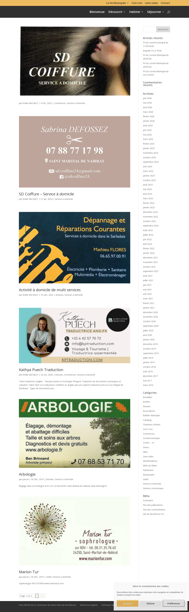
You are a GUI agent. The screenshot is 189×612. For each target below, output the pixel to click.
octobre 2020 (149, 321)
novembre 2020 (150, 316)
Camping (147, 420)
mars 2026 (148, 111)
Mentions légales (89, 605)
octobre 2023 (149, 180)
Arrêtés (146, 401)
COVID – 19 (148, 442)
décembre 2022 (150, 212)
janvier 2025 (149, 148)
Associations (149, 411)
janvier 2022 (149, 253)
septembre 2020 (151, 325)
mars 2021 (148, 298)
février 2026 (148, 116)
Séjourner (154, 12)
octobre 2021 (149, 266)
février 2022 (148, 248)
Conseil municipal (151, 438)
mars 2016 (148, 385)
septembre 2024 (151, 161)
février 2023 (148, 203)
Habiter (134, 12)
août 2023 (148, 184)
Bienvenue (97, 12)
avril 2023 (147, 193)
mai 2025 (147, 134)
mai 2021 (147, 289)
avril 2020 (147, 335)
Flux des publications (153, 505)
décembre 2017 (150, 376)
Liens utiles (151, 3)
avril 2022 (147, 244)
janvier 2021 (149, 307)
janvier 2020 (149, 339)
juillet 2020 (148, 330)
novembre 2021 (150, 262)
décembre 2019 (150, 344)
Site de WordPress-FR (153, 514)
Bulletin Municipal (151, 415)
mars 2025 (148, 139)
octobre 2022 (149, 221)
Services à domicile (76, 103)
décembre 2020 (150, 312)
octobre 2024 (149, 157)
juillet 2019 (148, 357)
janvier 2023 (149, 207)
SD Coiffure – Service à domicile (46, 194)
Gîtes (145, 451)
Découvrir (115, 12)
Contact (165, 3)
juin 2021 (147, 285)
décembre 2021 (150, 257)
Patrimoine (148, 470)
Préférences (173, 603)
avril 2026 (147, 107)
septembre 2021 (151, 271)
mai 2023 (147, 189)
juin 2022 (147, 239)
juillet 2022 (148, 234)
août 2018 (148, 371)
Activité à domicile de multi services (50, 289)
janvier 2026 (149, 121)
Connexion (148, 500)
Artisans (59, 294)
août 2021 (148, 275)
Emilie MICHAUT (30, 103)
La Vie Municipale (116, 3)
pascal (26, 479)
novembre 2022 (150, 216)
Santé (49, 576)
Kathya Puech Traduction (41, 369)
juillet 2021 (148, 280)
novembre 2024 (150, 152)
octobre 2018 (149, 366)
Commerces (60, 103)
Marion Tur (29, 571)
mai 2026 (147, 102)
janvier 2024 (149, 175)
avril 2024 (147, 166)
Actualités (147, 397)
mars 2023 (148, 198)
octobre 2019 (149, 348)
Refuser (151, 603)
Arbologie (27, 474)
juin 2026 (147, 98)
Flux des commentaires (154, 509)
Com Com (137, 3)
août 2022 (148, 230)
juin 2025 (147, 130)
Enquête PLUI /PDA (152, 50)
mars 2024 (148, 171)
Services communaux (153, 488)
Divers (146, 447)
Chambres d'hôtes (151, 424)
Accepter (127, 603)
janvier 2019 (149, 362)
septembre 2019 (151, 353)
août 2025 (148, 125)
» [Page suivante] (43, 595)
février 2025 (148, 143)
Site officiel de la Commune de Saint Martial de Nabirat (47, 605)
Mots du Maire (150, 465)
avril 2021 (147, 294)
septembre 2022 (151, 225)
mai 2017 (147, 380)
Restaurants (148, 474)
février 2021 (148, 303)
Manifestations (150, 461)
